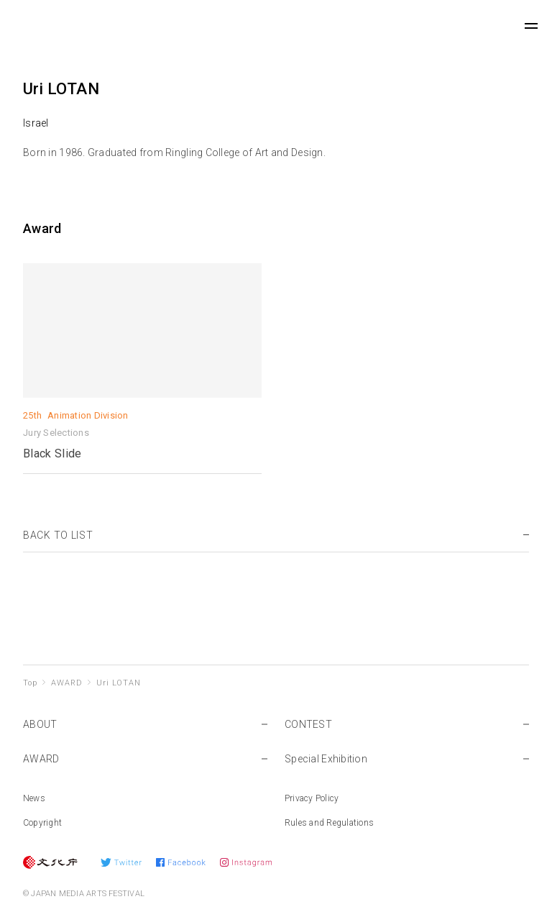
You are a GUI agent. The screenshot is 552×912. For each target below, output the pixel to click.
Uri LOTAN (118, 683)
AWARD (66, 683)
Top (30, 683)
